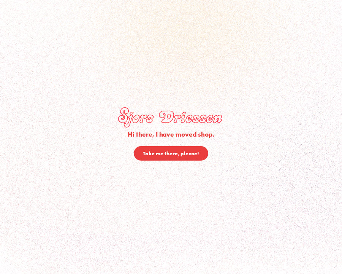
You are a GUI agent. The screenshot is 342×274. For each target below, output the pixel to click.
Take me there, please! (171, 153)
